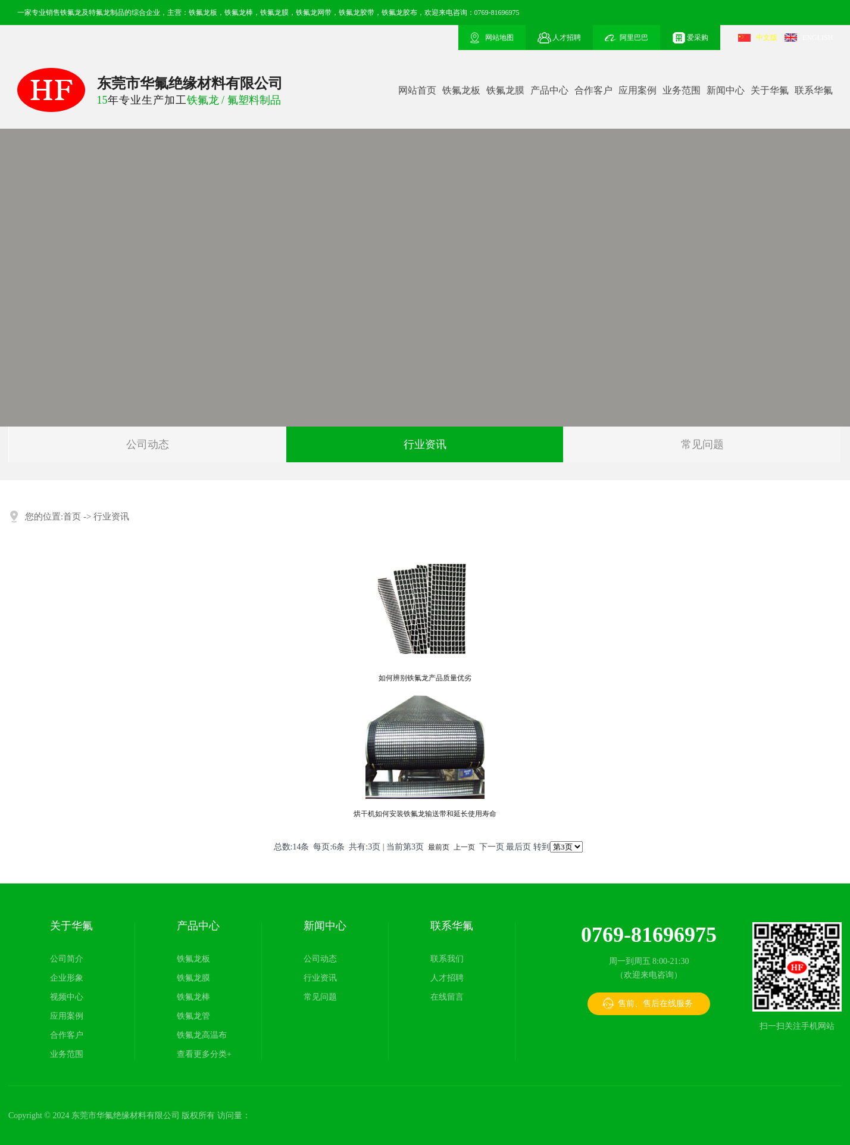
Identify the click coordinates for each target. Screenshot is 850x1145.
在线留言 (447, 996)
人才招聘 (447, 977)
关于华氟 (770, 90)
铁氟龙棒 (193, 996)
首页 (72, 516)
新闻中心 (726, 90)
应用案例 (637, 90)
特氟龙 (99, 12)
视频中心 (66, 996)
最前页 (438, 847)
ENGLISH (817, 37)
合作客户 (593, 90)
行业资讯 (425, 444)
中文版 (766, 37)
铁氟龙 (71, 12)
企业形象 (66, 977)
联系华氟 (814, 90)
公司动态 (147, 444)
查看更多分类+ (204, 1054)
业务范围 (681, 90)
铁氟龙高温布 (202, 1035)
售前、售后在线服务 (655, 1003)
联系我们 (447, 958)
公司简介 (66, 958)
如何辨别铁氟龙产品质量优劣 (425, 678)
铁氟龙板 (461, 90)
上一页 (464, 847)
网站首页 (417, 90)
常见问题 (702, 444)
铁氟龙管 (193, 1016)
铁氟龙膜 (505, 90)
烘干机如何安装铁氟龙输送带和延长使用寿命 (425, 814)
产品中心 (549, 90)
